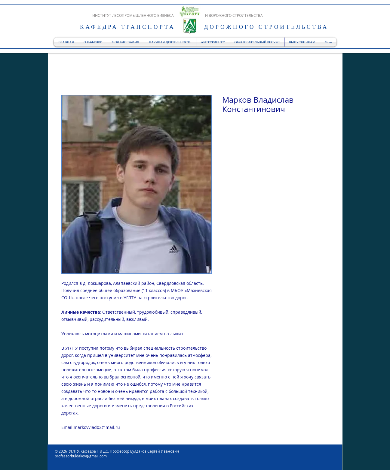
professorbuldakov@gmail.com (81, 455)
